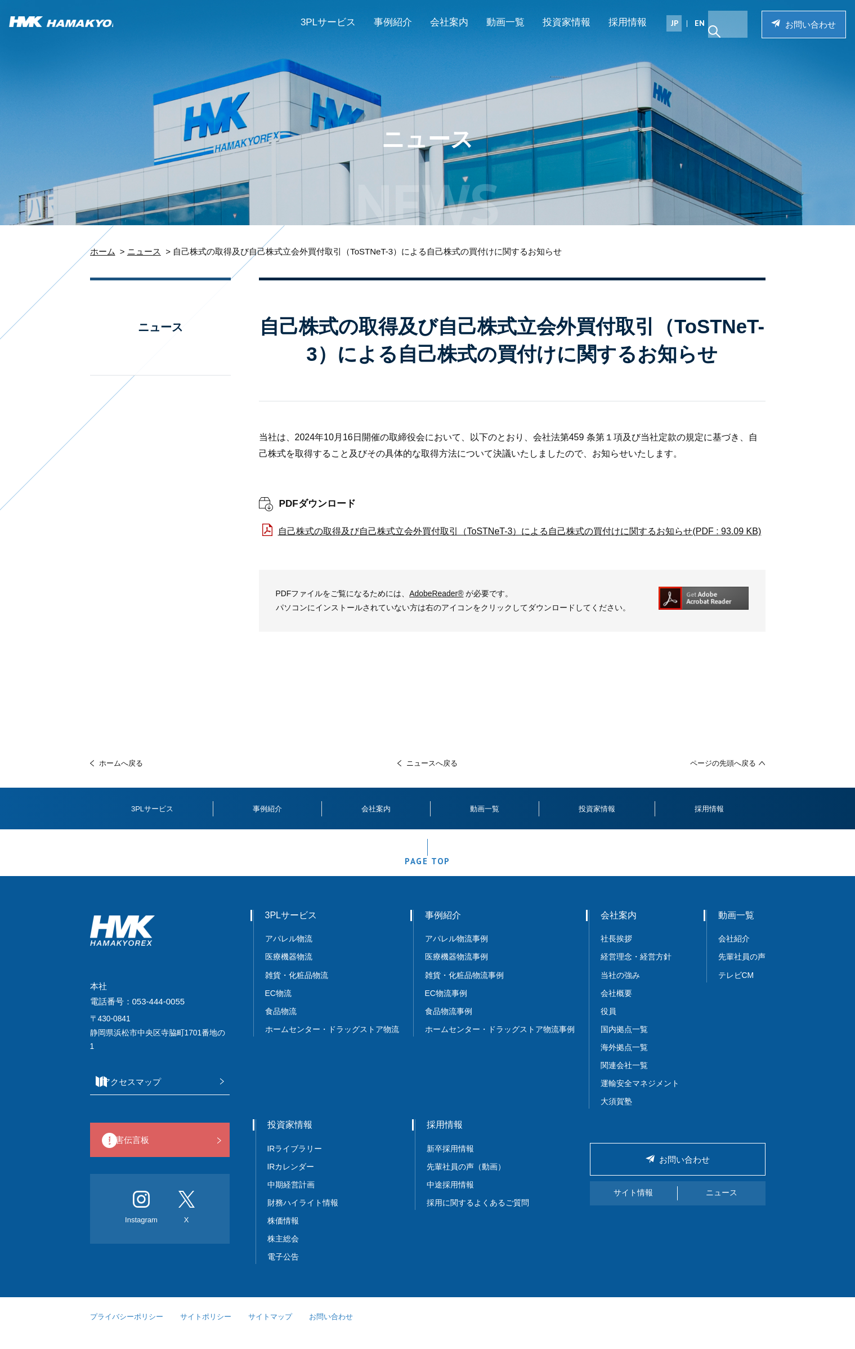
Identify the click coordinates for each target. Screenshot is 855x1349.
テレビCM (736, 988)
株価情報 (283, 1233)
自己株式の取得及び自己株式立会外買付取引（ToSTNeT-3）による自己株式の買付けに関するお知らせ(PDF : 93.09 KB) (520, 531)
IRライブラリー (295, 1161)
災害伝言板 (157, 1154)
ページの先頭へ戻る (723, 763)
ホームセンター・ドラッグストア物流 (332, 1042)
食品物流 (281, 1024)
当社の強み (620, 988)
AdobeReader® (436, 593)
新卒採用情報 (450, 1161)
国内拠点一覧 (624, 1042)
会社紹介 (734, 951)
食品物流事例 (448, 1024)
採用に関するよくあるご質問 (478, 1215)
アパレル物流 (288, 951)
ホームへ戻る (121, 763)
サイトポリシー (205, 1329)
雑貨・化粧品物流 (296, 988)
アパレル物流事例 (456, 951)
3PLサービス (325, 31)
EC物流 (278, 1006)
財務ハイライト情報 (306, 1215)
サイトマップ (270, 1329)
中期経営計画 (291, 1197)
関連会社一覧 (624, 1078)
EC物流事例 (446, 1006)
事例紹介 (390, 31)
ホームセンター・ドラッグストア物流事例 (500, 1042)
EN (697, 32)
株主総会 (283, 1251)
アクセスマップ (156, 1095)
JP (672, 32)
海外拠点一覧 (624, 1060)
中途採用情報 (450, 1197)
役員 (608, 1024)
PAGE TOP (427, 869)
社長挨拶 (616, 951)
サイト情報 (633, 1205)
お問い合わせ (802, 33)
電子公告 (283, 1269)
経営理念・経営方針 (636, 969)
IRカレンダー (291, 1179)
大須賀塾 (616, 1114)
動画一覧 (503, 31)
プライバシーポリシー (126, 1329)
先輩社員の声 (742, 969)
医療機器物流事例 (456, 969)
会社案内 (447, 31)
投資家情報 (564, 31)
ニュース (144, 251)
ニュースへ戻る (432, 763)
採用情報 (625, 31)
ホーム (102, 251)
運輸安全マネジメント (640, 1096)
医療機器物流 (288, 969)
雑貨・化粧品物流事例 (464, 988)
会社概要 (616, 1006)
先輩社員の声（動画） (466, 1179)
